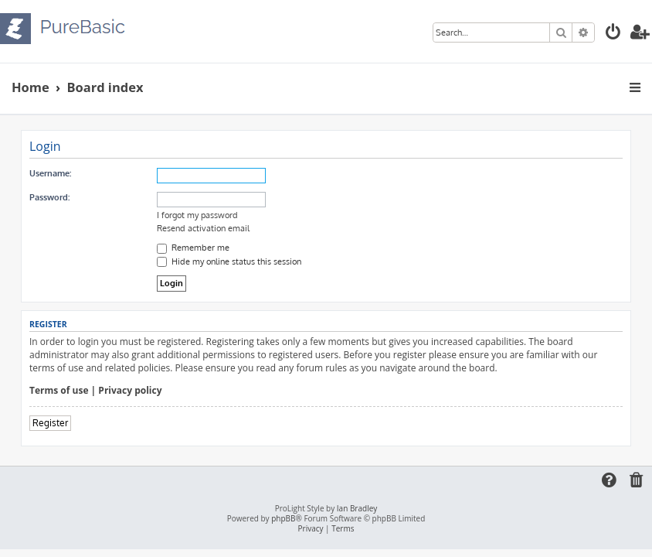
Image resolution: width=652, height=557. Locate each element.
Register (50, 423)
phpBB (283, 519)
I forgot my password (197, 215)
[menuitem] (613, 33)
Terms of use (59, 390)
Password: (49, 197)
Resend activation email (203, 228)
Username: (50, 173)
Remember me (193, 247)
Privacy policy (129, 390)
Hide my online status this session (229, 261)
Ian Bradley (357, 509)
